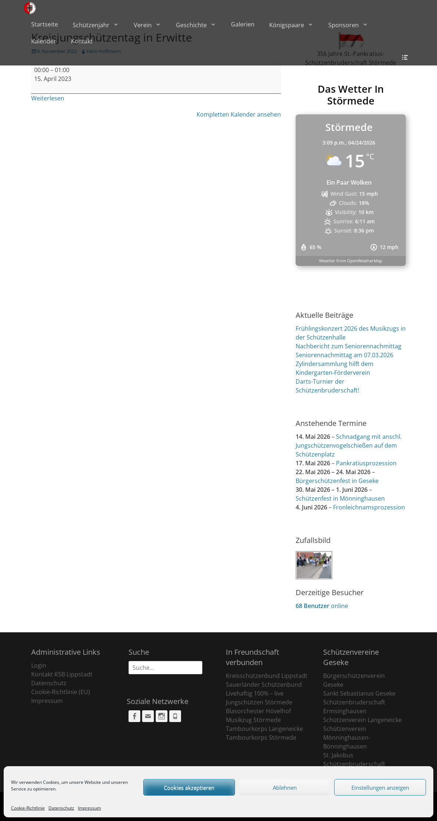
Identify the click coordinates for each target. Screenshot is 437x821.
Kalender (43, 41)
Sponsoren (343, 25)
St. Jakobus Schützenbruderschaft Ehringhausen (354, 764)
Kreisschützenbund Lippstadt (266, 676)
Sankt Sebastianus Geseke (359, 693)
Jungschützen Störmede (259, 702)
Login (38, 665)
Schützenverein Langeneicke (362, 720)
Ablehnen (285, 787)
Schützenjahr (91, 25)
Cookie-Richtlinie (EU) (60, 692)
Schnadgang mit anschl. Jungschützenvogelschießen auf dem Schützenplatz (349, 445)
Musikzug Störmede (253, 720)
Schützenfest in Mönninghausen (340, 498)
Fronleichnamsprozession (369, 507)
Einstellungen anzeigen (380, 787)
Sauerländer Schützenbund (264, 684)
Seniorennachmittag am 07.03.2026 (344, 355)
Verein (143, 25)
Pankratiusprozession (366, 463)
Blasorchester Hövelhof (258, 711)
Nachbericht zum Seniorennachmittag (348, 346)
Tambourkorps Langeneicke (264, 729)
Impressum (89, 808)
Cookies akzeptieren (189, 787)
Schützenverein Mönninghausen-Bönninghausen (346, 737)
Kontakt (82, 41)
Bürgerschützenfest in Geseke (337, 481)
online (322, 606)
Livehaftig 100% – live (254, 693)
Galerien (242, 24)
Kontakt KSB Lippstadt (62, 674)
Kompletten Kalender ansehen (238, 114)
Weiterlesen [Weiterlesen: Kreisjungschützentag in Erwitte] (47, 98)
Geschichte (191, 25)
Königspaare (286, 25)
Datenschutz (61, 808)
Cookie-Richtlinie (28, 808)
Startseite (44, 24)
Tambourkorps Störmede (261, 737)
